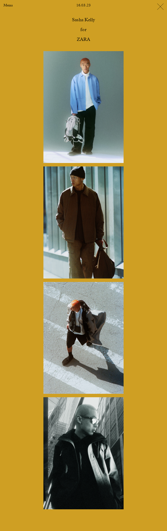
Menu (8, 5)
